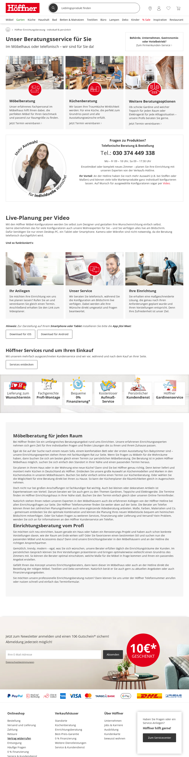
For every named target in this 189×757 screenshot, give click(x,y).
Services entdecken (22, 364)
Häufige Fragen (16, 747)
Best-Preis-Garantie (67, 734)
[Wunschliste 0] (168, 8)
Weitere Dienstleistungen (70, 743)
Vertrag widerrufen (19, 738)
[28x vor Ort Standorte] (150, 8)
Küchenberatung (65, 725)
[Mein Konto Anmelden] (159, 8)
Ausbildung (111, 729)
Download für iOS (20, 334)
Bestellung (13, 720)
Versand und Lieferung (21, 725)
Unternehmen (113, 720)
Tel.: (128, 153)
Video (166, 183)
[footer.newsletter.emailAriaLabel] (53, 654)
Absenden (113, 654)
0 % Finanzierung (18, 751)
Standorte (61, 720)
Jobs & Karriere (113, 725)
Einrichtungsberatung (68, 729)
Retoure (12, 734)
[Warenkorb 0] (178, 8)
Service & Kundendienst (70, 747)
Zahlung (12, 729)
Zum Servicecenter (159, 737)
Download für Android (54, 334)
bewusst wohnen (114, 738)
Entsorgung (14, 743)
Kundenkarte (112, 734)
